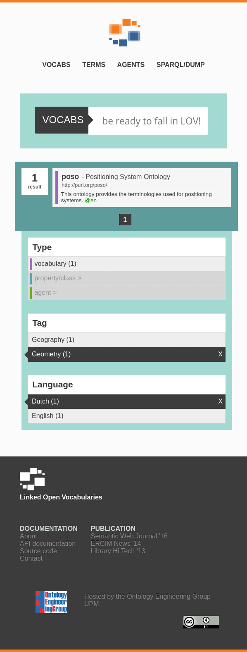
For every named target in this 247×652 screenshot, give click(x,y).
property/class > (57, 278)
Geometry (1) (51, 354)
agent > (45, 292)
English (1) (47, 415)
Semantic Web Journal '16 (129, 536)
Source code (38, 550)
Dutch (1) (45, 401)
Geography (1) (53, 339)
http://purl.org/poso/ (84, 185)
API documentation (48, 543)
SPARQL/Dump (181, 64)
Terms (93, 64)
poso (70, 176)
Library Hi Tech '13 (118, 550)
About (28, 536)
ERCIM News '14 (116, 543)
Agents (131, 64)
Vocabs (56, 64)
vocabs (62, 119)
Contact (31, 558)
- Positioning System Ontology (126, 176)
